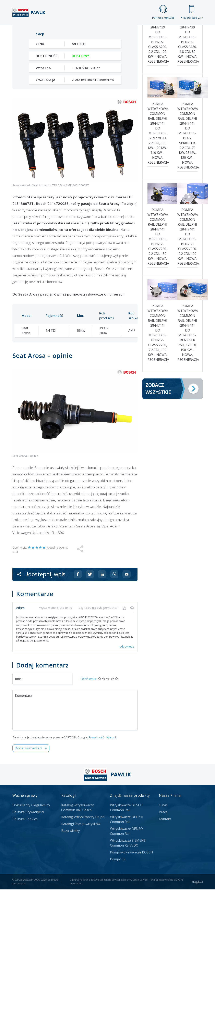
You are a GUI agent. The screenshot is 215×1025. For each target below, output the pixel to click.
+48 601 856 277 (192, 12)
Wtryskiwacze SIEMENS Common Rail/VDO (128, 978)
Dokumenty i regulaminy (31, 940)
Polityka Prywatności (28, 947)
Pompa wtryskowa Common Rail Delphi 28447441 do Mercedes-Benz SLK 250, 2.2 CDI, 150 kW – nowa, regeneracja (187, 468)
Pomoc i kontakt (163, 12)
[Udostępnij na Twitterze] (90, 710)
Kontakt (168, 28)
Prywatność (96, 873)
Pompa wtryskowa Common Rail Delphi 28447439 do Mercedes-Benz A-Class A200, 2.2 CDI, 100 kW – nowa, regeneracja (157, 170)
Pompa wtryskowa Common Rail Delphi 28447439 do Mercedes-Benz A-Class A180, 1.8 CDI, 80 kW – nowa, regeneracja (187, 170)
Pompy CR (118, 994)
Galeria (90, 28)
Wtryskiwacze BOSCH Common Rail (126, 943)
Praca (116, 28)
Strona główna (56, 28)
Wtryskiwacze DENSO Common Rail (126, 966)
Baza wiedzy (70, 966)
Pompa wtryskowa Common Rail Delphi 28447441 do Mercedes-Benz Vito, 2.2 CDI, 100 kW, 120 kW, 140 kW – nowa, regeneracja (157, 268)
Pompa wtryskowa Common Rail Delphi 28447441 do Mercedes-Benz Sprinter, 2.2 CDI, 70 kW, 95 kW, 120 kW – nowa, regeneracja (187, 271)
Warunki (112, 873)
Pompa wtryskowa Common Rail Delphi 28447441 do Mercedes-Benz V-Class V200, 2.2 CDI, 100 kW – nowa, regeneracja (157, 468)
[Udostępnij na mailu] (126, 710)
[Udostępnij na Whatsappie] (114, 710)
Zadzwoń (41, 148)
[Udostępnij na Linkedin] (102, 710)
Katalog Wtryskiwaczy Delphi (83, 952)
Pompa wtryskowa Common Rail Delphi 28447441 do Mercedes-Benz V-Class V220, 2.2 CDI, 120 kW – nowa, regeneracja (187, 372)
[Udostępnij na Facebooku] (78, 710)
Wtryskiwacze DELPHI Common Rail (126, 955)
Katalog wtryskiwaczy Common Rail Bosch (77, 943)
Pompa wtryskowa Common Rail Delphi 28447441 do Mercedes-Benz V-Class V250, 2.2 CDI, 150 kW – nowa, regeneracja (157, 372)
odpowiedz (126, 782)
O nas (163, 940)
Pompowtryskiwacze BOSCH (131, 988)
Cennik (141, 28)
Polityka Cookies (25, 954)
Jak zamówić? (91, 148)
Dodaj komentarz (29, 883)
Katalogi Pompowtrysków (80, 959)
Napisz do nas (133, 148)
